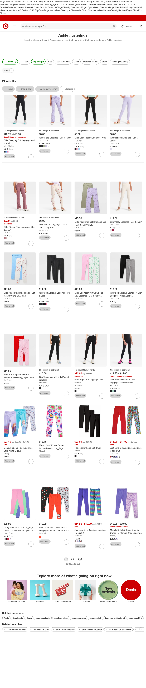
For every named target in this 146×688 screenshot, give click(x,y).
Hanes (77, 451)
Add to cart (9, 156)
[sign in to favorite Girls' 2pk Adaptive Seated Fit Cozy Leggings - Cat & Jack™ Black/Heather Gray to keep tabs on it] (137, 306)
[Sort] (24, 61)
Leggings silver (135, 618)
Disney (6, 453)
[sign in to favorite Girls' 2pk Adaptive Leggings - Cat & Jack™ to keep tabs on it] (66, 309)
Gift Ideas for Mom (26, 1)
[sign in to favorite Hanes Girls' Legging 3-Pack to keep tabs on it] (101, 461)
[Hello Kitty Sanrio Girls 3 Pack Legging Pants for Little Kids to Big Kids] (55, 529)
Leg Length (38, 61)
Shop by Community (72, 7)
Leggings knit (95, 618)
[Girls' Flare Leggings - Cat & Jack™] (55, 137)
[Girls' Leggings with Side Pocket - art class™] (55, 378)
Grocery (118, 1)
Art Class (43, 383)
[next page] (80, 559)
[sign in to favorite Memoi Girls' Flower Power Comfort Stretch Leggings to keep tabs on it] (66, 456)
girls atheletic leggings (90, 629)
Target (27, 40)
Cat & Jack (43, 140)
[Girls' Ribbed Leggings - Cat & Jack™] (126, 139)
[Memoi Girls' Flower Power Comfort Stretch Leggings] (55, 447)
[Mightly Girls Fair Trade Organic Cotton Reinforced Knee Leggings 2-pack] (126, 531)
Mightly (113, 536)
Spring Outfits (133, 7)
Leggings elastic (43, 618)
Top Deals (39, 10)
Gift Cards (35, 7)
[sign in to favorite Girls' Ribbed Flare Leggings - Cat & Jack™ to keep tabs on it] (30, 243)
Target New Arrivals (9, 1)
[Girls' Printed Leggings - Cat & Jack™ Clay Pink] (55, 226)
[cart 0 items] (140, 26)
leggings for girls (39, 629)
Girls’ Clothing (86, 40)
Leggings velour (61, 618)
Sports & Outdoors (64, 4)
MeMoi (42, 451)
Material (87, 61)
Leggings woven (79, 618)
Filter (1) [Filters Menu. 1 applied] (10, 61)
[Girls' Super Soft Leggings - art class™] (91, 381)
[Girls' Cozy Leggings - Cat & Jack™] (126, 221)
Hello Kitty (43, 533)
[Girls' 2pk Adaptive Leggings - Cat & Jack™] (55, 294)
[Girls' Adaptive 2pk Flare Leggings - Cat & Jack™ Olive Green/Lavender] (91, 223)
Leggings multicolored (115, 618)
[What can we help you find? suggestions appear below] (69, 26)
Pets (42, 7)
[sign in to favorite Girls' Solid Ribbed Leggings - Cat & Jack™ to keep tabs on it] (101, 154)
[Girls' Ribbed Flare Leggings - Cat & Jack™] (20, 229)
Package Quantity (120, 61)
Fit (96, 61)
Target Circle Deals (52, 10)
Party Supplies (14, 7)
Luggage (52, 4)
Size (50, 61)
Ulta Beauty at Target (53, 7)
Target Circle (132, 10)
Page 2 (77, 563)
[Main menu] (14, 26)
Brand (104, 61)
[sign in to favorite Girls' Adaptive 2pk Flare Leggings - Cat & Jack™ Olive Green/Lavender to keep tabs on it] (101, 235)
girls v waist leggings (64, 629)
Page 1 (69, 563)
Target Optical (87, 7)
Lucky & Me (8, 533)
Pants (6, 618)
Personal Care (27, 4)
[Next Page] (11, 70)
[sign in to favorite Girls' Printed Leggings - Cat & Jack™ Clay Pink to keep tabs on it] (66, 238)
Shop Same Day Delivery (99, 10)
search (114, 26)
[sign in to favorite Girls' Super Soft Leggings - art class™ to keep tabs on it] (101, 396)
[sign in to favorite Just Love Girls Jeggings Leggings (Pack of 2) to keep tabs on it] (137, 462)
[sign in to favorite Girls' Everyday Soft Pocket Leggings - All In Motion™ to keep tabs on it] (137, 396)
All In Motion (9, 146)
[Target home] (6, 26)
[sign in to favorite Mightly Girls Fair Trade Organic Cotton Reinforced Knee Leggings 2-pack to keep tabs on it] (137, 544)
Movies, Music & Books (110, 4)
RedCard (122, 10)
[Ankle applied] (8, 70)
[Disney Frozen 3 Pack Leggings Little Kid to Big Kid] (20, 449)
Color (76, 61)
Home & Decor (69, 1)
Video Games (93, 4)
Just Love (114, 453)
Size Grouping (63, 61)
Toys (75, 4)
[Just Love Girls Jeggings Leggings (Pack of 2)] (126, 449)
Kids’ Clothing (70, 40)
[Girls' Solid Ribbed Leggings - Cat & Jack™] (91, 139)
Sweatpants (18, 618)
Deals (97, 7)
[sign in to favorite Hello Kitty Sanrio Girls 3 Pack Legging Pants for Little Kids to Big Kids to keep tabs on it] (66, 542)
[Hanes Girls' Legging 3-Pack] (91, 447)
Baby (11, 4)
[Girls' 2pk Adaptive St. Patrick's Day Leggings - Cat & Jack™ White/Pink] (91, 294)
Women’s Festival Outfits (24, 10)
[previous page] (66, 559)
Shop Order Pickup (79, 10)
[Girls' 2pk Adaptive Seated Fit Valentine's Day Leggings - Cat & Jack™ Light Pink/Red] (20, 376)
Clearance (104, 7)
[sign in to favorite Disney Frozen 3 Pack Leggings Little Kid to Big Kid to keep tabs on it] (30, 461)
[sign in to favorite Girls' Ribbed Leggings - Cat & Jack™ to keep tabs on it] (137, 154)
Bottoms (100, 40)
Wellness (44, 4)
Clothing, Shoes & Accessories (49, 1)
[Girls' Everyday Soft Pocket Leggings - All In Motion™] (126, 381)
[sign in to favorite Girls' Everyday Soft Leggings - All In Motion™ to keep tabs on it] (30, 156)
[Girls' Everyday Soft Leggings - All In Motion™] (20, 142)
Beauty (17, 4)
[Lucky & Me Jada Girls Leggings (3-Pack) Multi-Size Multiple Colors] (20, 529)
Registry (114, 10)
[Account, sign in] (128, 26)
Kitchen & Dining (84, 1)
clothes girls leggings (15, 629)
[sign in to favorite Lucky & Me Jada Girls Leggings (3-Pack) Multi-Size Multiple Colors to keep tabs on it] (30, 544)
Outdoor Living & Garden (103, 1)
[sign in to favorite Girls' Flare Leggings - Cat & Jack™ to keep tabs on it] (66, 151)
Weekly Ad (66, 10)
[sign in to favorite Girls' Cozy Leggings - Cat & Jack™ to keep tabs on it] (137, 235)
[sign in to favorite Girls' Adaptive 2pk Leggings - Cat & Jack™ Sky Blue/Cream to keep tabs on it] (30, 306)
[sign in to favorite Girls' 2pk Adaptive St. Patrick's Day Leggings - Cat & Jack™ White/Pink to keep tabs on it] (101, 304)
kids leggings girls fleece (118, 629)
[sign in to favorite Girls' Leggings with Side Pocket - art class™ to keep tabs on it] (66, 393)
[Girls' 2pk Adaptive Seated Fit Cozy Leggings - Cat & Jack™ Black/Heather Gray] (126, 294)
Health (37, 4)
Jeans (29, 618)
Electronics (82, 4)
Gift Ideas (25, 7)
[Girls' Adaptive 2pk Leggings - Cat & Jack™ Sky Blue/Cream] (20, 294)
